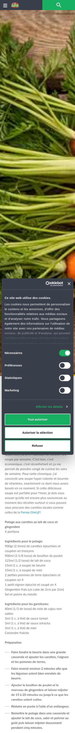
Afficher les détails (49, 406)
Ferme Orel (29, 512)
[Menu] (5, 5)
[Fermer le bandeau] (69, 283)
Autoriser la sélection (37, 432)
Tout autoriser (38, 419)
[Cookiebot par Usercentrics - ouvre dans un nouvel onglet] (47, 283)
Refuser (37, 445)
